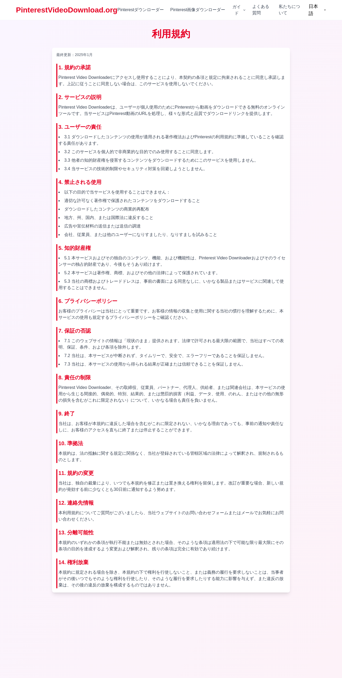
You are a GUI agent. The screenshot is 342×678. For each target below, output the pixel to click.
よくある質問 (260, 9)
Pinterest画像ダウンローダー (197, 9)
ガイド (239, 10)
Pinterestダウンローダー (140, 9)
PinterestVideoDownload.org (66, 10)
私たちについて (289, 9)
